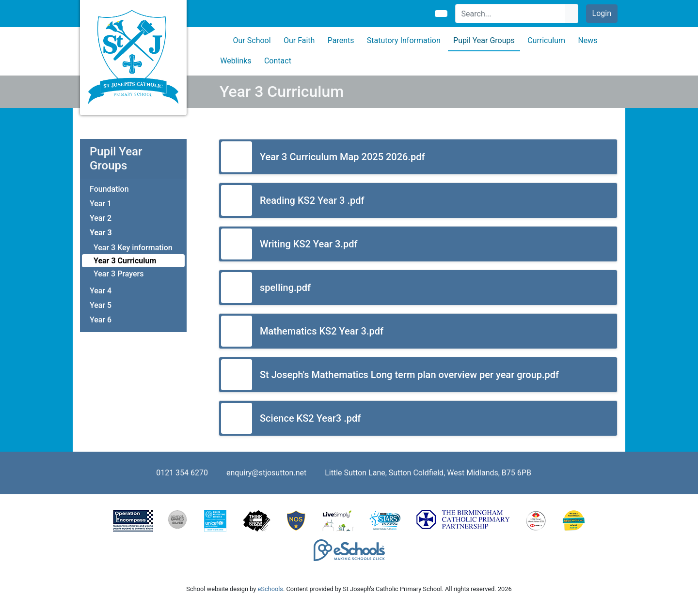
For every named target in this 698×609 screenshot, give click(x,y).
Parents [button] (341, 40)
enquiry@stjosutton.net (266, 472)
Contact (277, 60)
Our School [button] (252, 40)
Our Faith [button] (299, 40)
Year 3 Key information (133, 247)
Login (601, 13)
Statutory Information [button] (404, 40)
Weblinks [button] (235, 60)
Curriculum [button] (546, 40)
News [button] (587, 40)
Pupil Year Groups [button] (484, 40)
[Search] (511, 13)
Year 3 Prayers (118, 273)
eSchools (270, 589)
